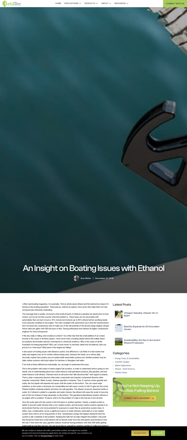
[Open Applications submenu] (81, 3)
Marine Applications (123, 365)
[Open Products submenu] (97, 3)
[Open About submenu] (110, 3)
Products (90, 3)
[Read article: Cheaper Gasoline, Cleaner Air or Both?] (139, 314)
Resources (120, 3)
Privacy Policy (46, 436)
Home (58, 3)
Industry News (121, 372)
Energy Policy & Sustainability (127, 358)
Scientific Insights (122, 362)
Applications (71, 3)
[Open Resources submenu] (128, 3)
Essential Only (140, 433)
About (104, 3)
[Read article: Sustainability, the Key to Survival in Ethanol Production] (139, 341)
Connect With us (175, 3)
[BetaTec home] (11, 3)
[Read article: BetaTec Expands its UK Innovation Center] (139, 328)
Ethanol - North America (125, 369)
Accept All (158, 433)
